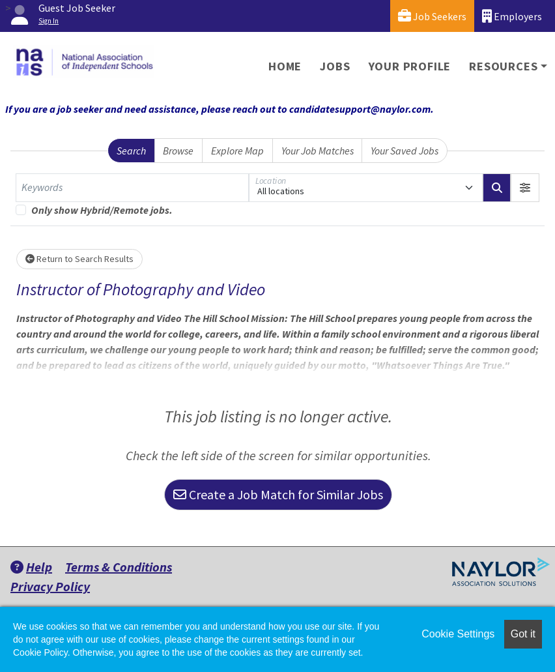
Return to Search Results (79, 259)
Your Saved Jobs (404, 150)
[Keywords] (132, 187)
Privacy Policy (50, 586)
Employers (512, 16)
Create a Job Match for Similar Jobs (278, 494)
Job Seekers (432, 16)
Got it (523, 633)
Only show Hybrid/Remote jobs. (102, 209)
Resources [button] (503, 66)
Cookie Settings (457, 633)
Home (285, 66)
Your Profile (410, 66)
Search (131, 150)
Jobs (335, 66)
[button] (525, 187)
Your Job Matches (317, 150)
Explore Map (237, 150)
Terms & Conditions (118, 567)
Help (31, 567)
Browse (178, 150)
